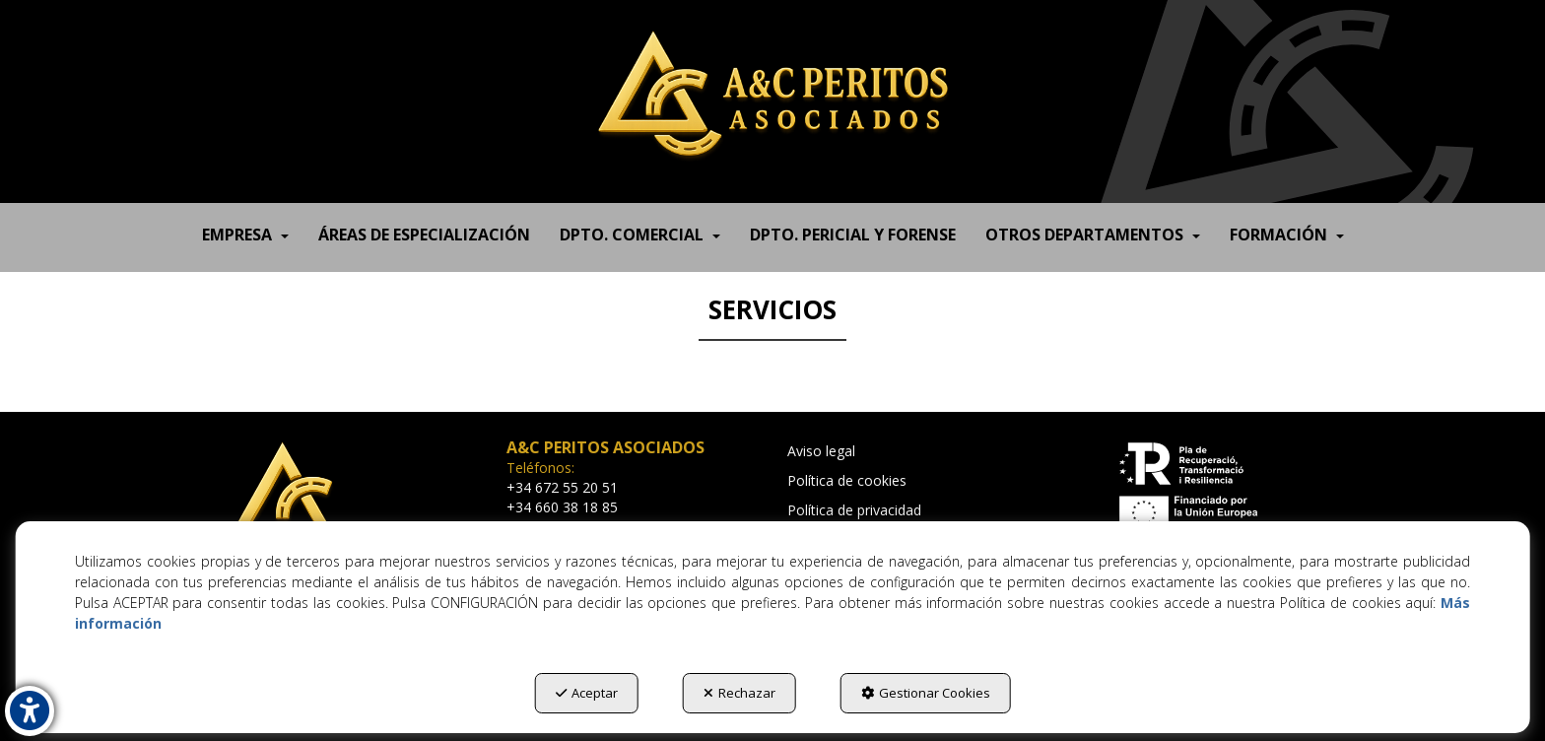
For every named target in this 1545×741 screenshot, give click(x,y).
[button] (772, 93)
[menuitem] (245, 229)
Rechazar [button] (739, 693)
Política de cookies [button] (847, 480)
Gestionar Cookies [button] (925, 693)
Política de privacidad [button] (854, 510)
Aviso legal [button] (821, 450)
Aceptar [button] (587, 693)
